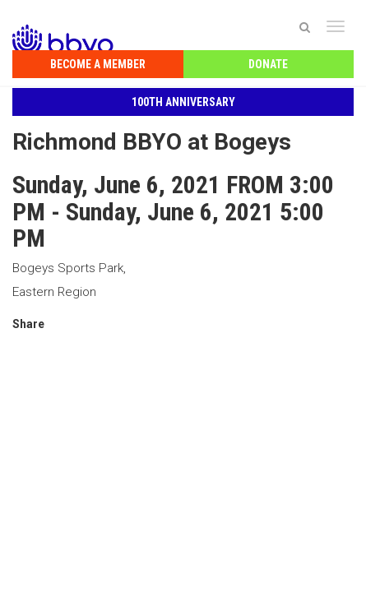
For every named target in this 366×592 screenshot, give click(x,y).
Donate (268, 64)
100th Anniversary (183, 102)
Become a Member (98, 64)
